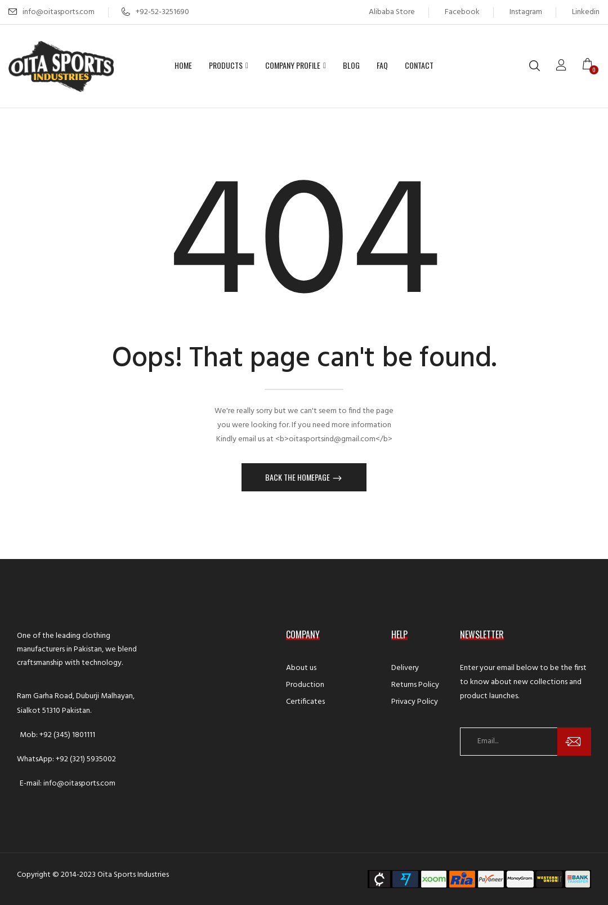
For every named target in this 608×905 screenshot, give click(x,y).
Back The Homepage (298, 477)
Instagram (525, 12)
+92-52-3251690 (155, 12)
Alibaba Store (392, 12)
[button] (591, 66)
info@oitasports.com (59, 12)
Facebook (462, 12)
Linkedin (586, 12)
